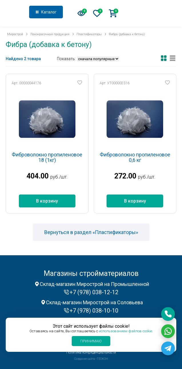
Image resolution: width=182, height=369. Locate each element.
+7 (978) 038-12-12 (154, 12)
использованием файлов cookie (125, 331)
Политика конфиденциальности (91, 352)
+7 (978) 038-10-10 (93, 310)
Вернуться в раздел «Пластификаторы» (91, 232)
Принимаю (91, 341)
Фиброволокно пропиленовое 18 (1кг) (47, 157)
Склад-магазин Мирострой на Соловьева (94, 302)
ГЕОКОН (102, 358)
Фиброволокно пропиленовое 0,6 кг (135, 157)
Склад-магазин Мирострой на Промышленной (94, 284)
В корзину (47, 201)
